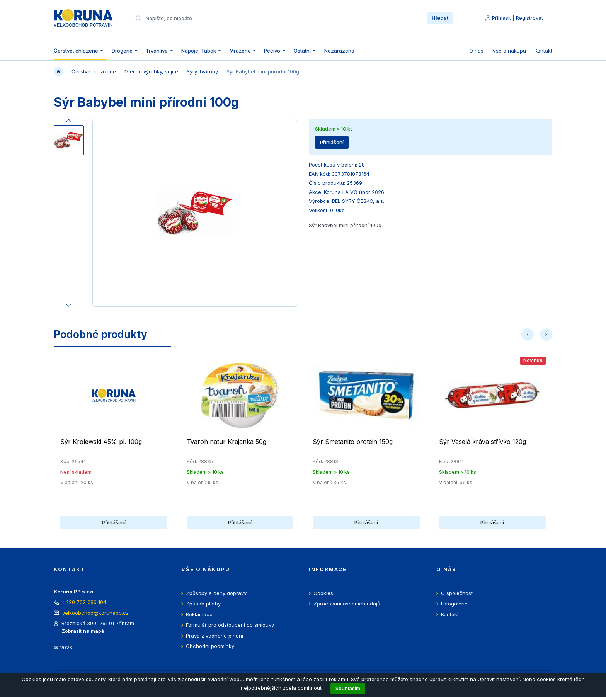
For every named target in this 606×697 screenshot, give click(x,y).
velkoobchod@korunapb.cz (95, 613)
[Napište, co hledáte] (284, 18)
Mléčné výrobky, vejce (151, 71)
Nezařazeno (339, 51)
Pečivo (272, 51)
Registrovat (529, 18)
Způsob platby (203, 603)
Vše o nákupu (509, 51)
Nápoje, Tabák (199, 51)
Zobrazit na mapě (82, 631)
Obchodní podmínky (210, 646)
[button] (527, 334)
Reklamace (199, 614)
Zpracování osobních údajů (346, 603)
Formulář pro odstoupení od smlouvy (230, 625)
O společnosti (457, 593)
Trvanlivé (157, 51)
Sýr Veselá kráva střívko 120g (482, 441)
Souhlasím (347, 688)
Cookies (323, 593)
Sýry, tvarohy (202, 71)
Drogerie (123, 51)
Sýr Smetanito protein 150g (353, 441)
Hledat (440, 18)
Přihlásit (501, 18)
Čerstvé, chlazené (76, 51)
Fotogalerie (454, 603)
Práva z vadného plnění (214, 635)
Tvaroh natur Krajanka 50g (226, 441)
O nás (476, 51)
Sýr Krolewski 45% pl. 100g (101, 441)
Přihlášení (332, 142)
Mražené (241, 51)
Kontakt (543, 51)
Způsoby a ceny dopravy (216, 593)
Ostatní (303, 51)
